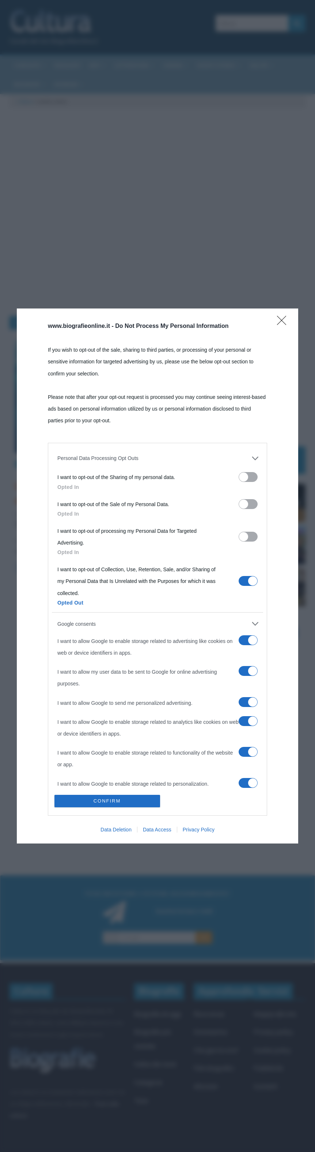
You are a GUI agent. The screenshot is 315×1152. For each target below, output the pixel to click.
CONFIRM (107, 801)
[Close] (284, 323)
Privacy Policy (199, 830)
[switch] (248, 477)
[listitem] (157, 458)
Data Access (157, 830)
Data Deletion (116, 830)
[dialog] (157, 575)
